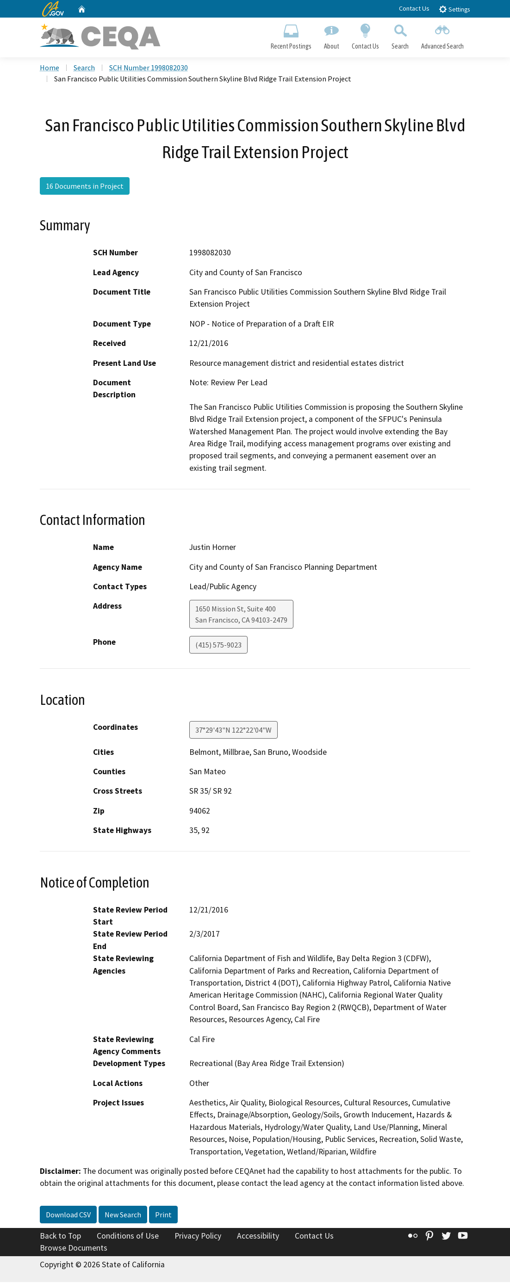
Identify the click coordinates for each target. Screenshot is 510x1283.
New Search (123, 1215)
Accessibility (258, 1237)
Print (163, 1215)
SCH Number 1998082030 (148, 69)
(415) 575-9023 (218, 646)
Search (400, 35)
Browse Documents (73, 1249)
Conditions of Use (128, 1237)
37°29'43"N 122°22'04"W (233, 730)
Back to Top (60, 1237)
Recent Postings (290, 35)
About (331, 35)
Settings (454, 9)
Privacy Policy (197, 1237)
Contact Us (414, 8)
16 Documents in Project (85, 186)
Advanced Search (442, 35)
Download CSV (68, 1215)
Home (49, 69)
